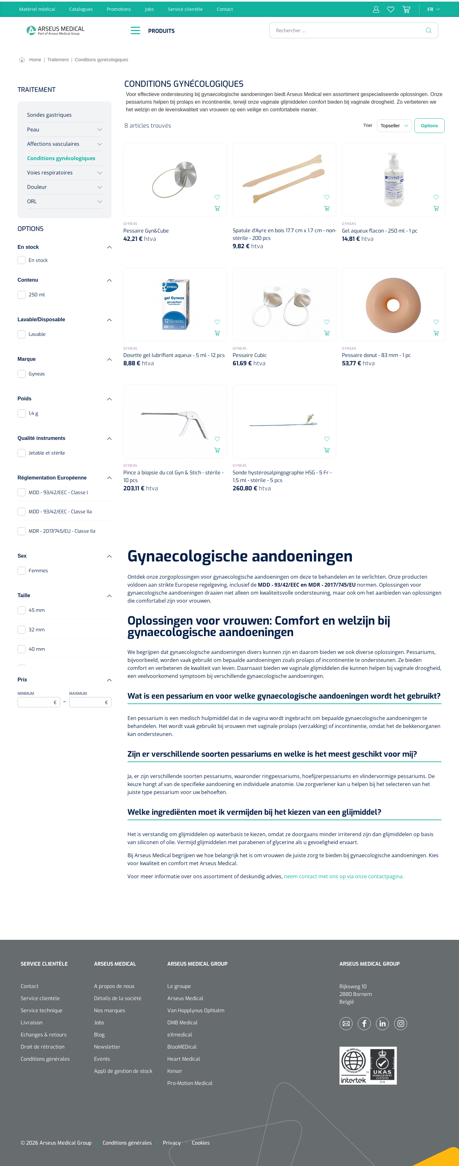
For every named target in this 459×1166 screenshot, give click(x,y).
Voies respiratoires (50, 171)
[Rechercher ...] (351, 28)
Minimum (39, 697)
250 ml (37, 293)
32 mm (37, 628)
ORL (32, 200)
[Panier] (402, 7)
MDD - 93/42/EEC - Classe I (58, 491)
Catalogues (81, 7)
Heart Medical (183, 1057)
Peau (33, 127)
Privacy (172, 1141)
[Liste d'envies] (386, 7)
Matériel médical (37, 7)
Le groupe (179, 984)
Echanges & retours (44, 1033)
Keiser (174, 1069)
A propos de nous (114, 984)
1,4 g (33, 412)
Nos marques (109, 1009)
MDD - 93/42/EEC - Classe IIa (60, 510)
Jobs (149, 7)
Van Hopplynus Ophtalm (195, 1009)
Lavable (37, 333)
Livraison (31, 1021)
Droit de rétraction (42, 1045)
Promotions (119, 7)
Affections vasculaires (53, 142)
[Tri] (394, 124)
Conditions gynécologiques (61, 156)
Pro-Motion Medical (190, 1081)
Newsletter (107, 1045)
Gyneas (37, 372)
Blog (99, 1033)
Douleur (37, 185)
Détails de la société (118, 996)
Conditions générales (45, 1057)
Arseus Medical (185, 996)
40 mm (37, 647)
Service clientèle (185, 7)
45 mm (37, 608)
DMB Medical (182, 1021)
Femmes (38, 569)
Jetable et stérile (47, 451)
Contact (225, 7)
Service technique (41, 1009)
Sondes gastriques (49, 113)
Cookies (201, 1141)
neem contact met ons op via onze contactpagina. (344, 874)
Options (429, 124)
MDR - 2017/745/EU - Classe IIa (62, 530)
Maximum (90, 697)
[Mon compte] (376, 7)
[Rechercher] (429, 28)
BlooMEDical (182, 1045)
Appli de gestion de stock (123, 1069)
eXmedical (179, 1033)
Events (102, 1057)
